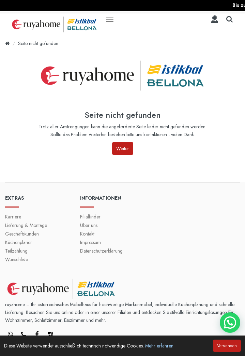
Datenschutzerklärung (101, 250)
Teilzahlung (16, 250)
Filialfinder (90, 216)
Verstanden (227, 346)
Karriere (13, 216)
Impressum (90, 242)
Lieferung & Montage (26, 225)
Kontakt (87, 233)
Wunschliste (16, 259)
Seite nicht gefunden (38, 43)
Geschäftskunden (22, 233)
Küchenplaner (18, 242)
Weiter (122, 148)
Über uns (88, 225)
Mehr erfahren (159, 345)
